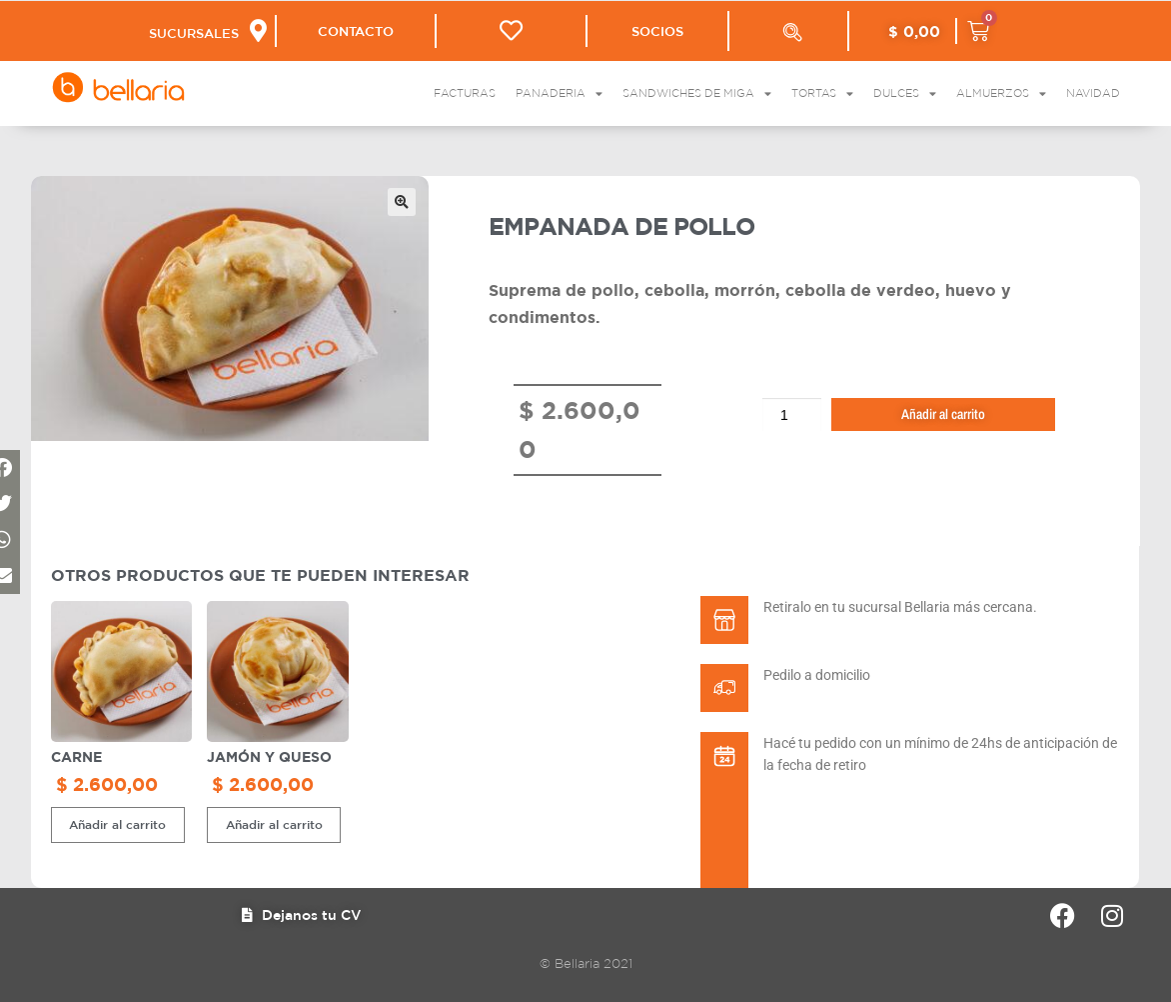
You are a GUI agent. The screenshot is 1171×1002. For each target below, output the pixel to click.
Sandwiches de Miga (696, 93)
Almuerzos (1001, 93)
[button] (402, 202)
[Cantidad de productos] (791, 414)
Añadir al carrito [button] (117, 824)
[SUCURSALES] (258, 30)
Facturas (465, 93)
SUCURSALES (194, 33)
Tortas (822, 93)
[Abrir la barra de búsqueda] (792, 32)
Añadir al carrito (943, 414)
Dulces (904, 93)
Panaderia (559, 93)
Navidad (1093, 93)
